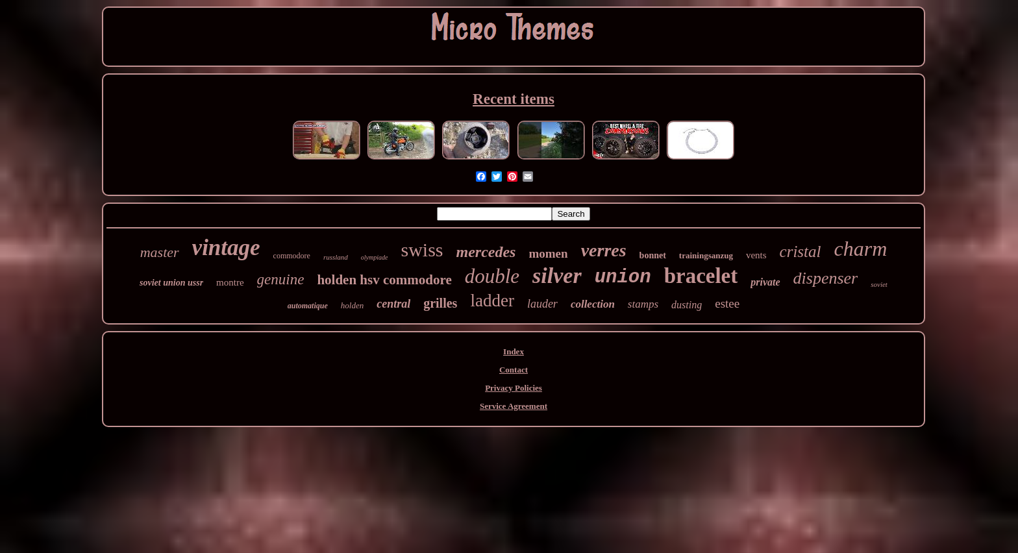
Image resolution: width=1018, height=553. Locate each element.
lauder (542, 303)
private (765, 282)
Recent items (513, 99)
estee (727, 303)
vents (756, 255)
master (159, 252)
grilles (440, 303)
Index (513, 351)
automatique (308, 305)
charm (861, 248)
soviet (879, 284)
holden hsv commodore (384, 280)
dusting (686, 304)
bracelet (701, 276)
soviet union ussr (171, 283)
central (393, 303)
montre (230, 282)
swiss (422, 249)
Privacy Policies (513, 388)
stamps (643, 304)
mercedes (486, 251)
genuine (280, 279)
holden (352, 305)
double (492, 276)
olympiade (374, 257)
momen (547, 253)
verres (604, 250)
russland (335, 257)
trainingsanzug (706, 255)
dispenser (825, 278)
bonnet (652, 255)
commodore (291, 255)
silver (557, 276)
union (623, 277)
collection (593, 304)
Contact (513, 370)
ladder (492, 300)
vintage (226, 247)
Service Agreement (513, 406)
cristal (800, 251)
